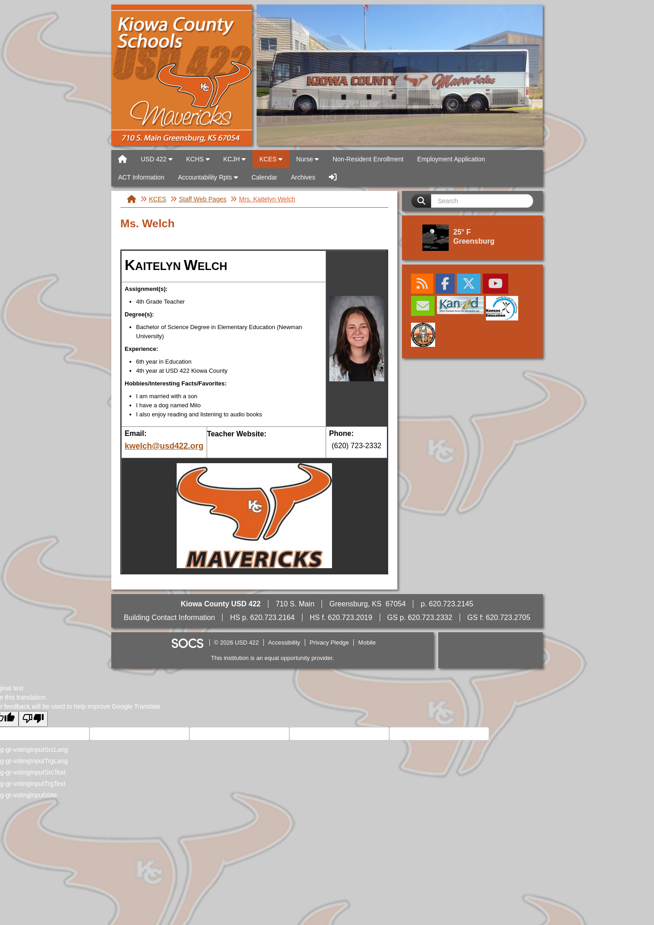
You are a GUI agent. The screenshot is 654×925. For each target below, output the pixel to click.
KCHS (198, 159)
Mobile (367, 642)
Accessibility (284, 642)
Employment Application (451, 159)
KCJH (234, 159)
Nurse (307, 159)
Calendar (264, 177)
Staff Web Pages (203, 199)
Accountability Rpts (208, 177)
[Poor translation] (33, 719)
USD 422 (181, 75)
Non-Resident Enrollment (367, 159)
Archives (303, 177)
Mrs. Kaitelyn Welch (267, 199)
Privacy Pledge (329, 642)
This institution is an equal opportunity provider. (272, 658)
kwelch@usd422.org (164, 445)
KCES (270, 159)
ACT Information (141, 177)
